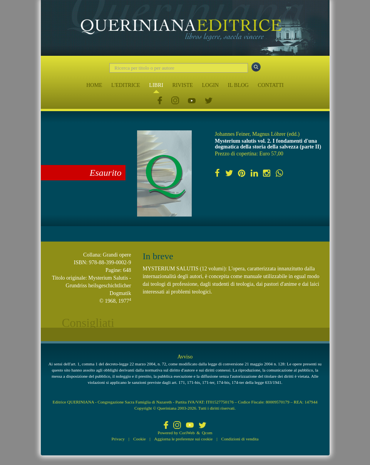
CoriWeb (186, 432)
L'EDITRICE (125, 85)
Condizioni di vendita (239, 439)
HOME (94, 85)
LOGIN (210, 85)
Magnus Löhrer (269, 134)
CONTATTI (270, 85)
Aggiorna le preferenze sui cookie (183, 439)
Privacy (118, 439)
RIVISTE (182, 85)
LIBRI (156, 85)
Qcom (207, 432)
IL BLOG (238, 85)
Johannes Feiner (232, 134)
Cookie (139, 439)
